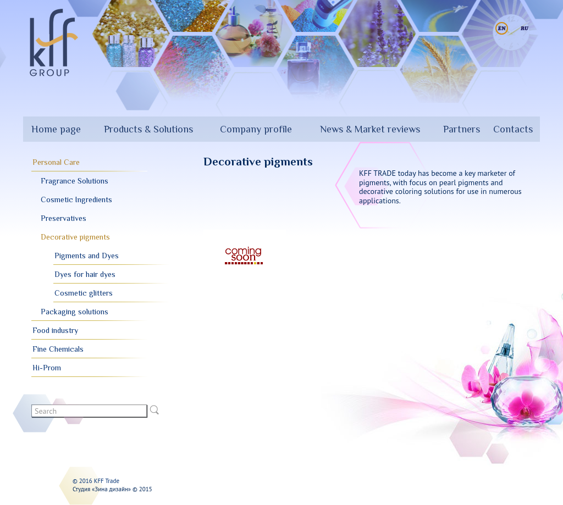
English (501, 28)
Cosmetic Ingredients (76, 199)
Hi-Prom (46, 367)
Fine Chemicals (58, 349)
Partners (461, 129)
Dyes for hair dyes (84, 274)
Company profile (256, 129)
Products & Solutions (148, 129)
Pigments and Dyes (86, 255)
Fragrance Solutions (74, 180)
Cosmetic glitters (83, 292)
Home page (56, 129)
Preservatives (63, 218)
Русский (525, 28)
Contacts (513, 129)
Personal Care (56, 162)
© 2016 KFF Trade (96, 481)
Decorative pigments (75, 236)
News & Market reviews (370, 129)
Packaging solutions (74, 311)
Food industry (55, 330)
